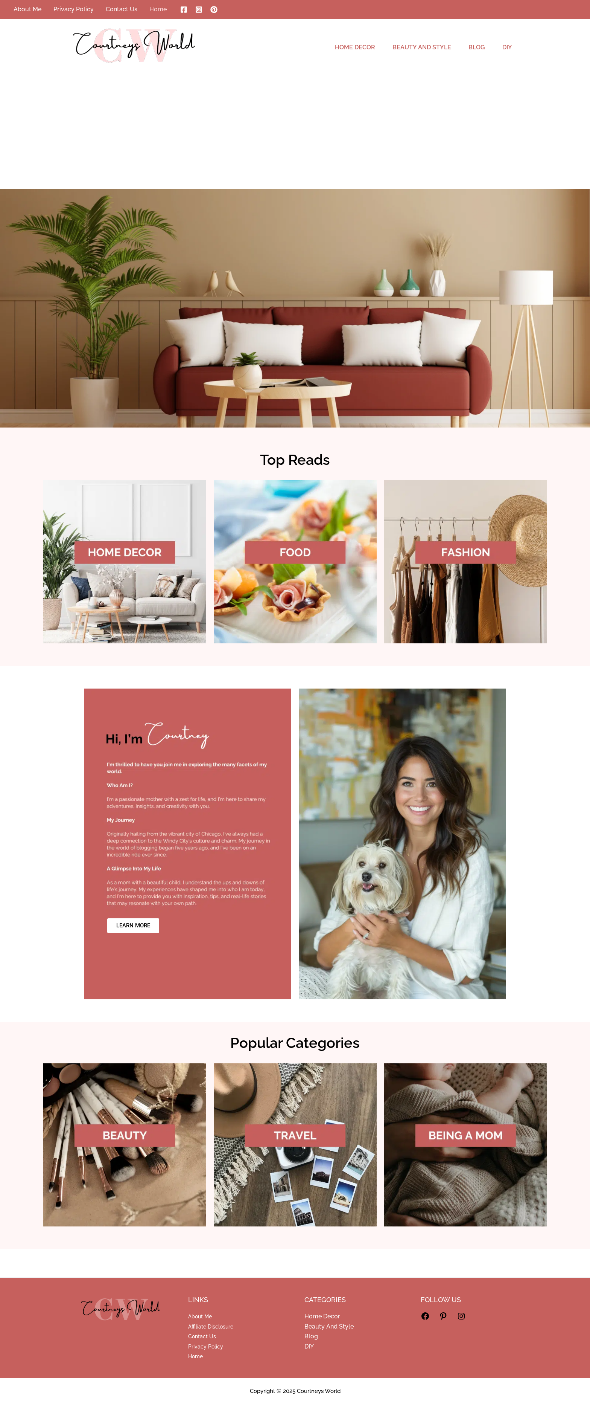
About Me (200, 1316)
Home (195, 1356)
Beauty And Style (329, 1326)
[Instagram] (198, 9)
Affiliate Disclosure (210, 1327)
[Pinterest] (213, 9)
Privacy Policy (205, 1347)
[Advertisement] (295, 132)
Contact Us (202, 1336)
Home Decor (322, 1316)
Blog (311, 1336)
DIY (309, 1346)
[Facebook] (183, 9)
